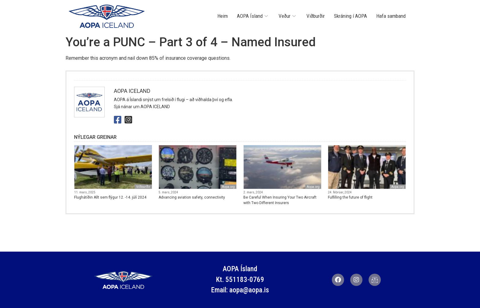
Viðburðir (315, 16)
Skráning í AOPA (350, 16)
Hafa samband (391, 16)
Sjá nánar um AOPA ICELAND (142, 106)
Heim (222, 16)
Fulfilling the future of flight (350, 197)
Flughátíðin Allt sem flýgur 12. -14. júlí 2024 (110, 197)
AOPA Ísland (253, 16)
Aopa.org (228, 186)
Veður (288, 16)
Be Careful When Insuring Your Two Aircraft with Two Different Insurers (280, 200)
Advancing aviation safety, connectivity (192, 197)
